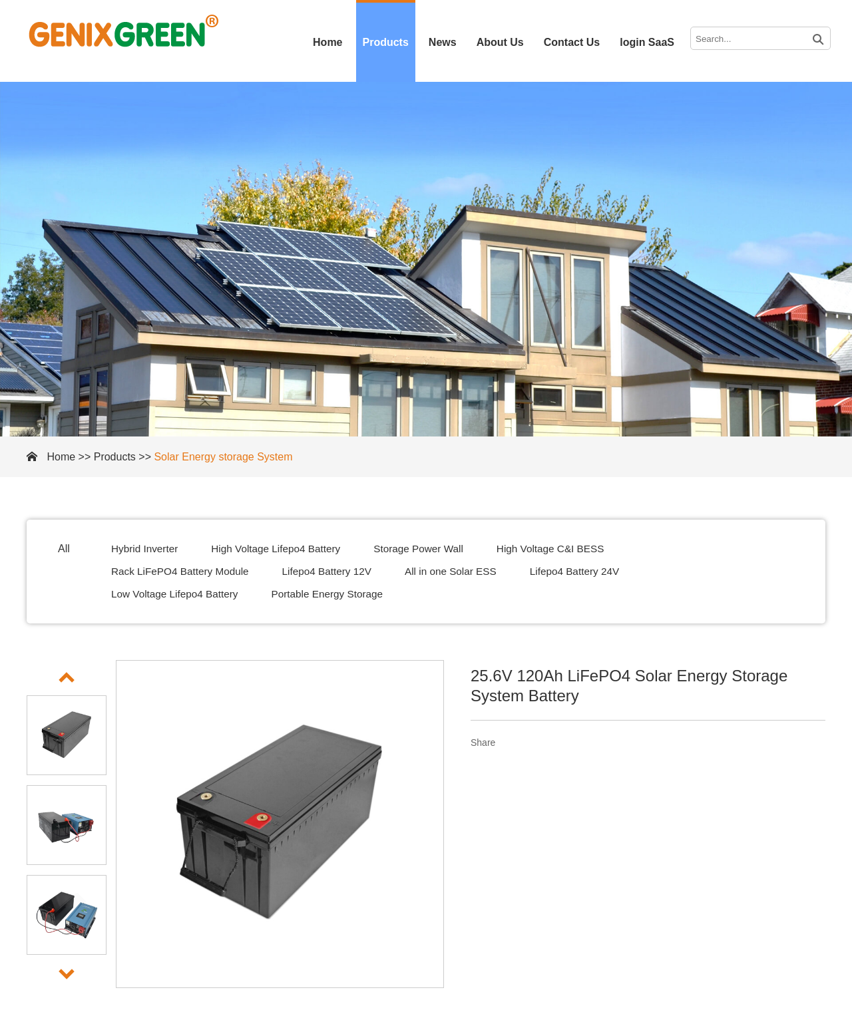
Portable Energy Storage (335, 593)
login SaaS (647, 42)
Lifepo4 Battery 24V (591, 571)
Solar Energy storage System (223, 456)
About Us (500, 42)
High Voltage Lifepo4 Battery (281, 548)
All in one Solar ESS (463, 571)
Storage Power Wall (430, 548)
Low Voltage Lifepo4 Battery (177, 593)
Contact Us (572, 42)
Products (386, 42)
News (443, 42)
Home (327, 42)
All (64, 548)
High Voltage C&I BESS (566, 548)
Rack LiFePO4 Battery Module (183, 571)
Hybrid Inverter (146, 548)
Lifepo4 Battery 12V (335, 571)
